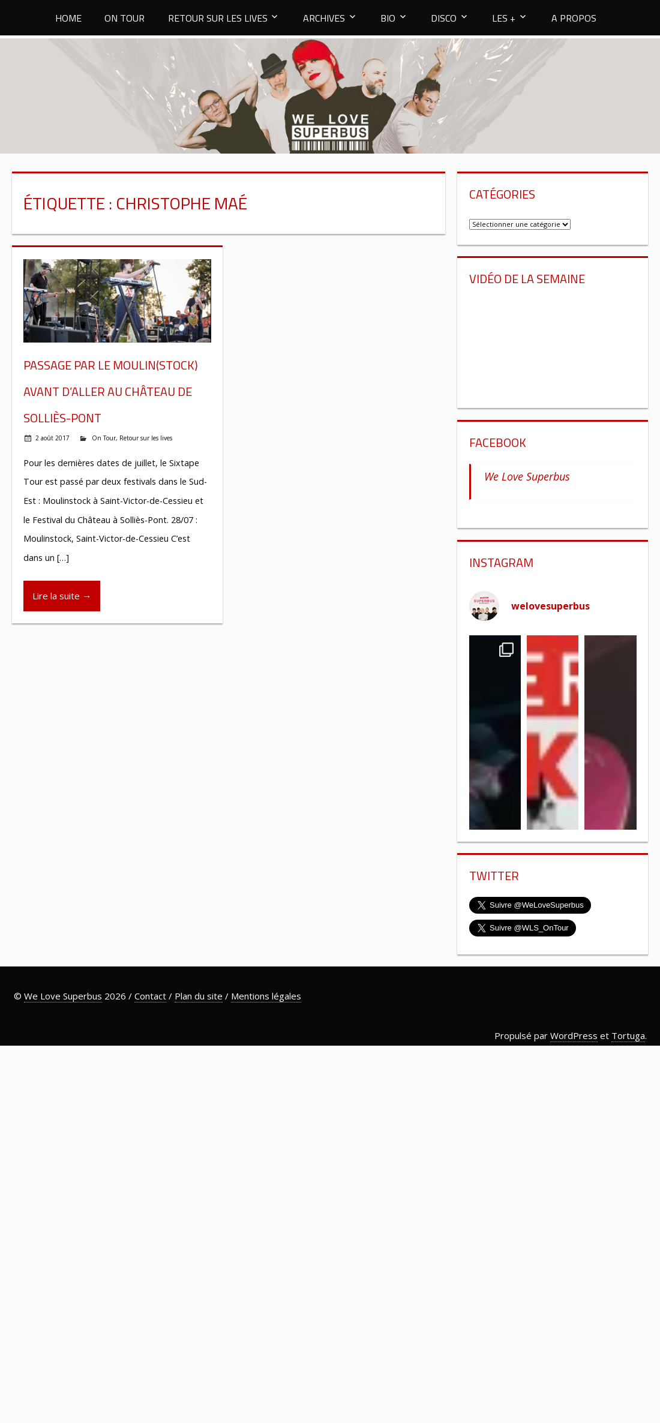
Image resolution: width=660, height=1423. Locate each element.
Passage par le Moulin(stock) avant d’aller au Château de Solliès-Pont (110, 391)
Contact (150, 996)
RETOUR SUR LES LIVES (218, 18)
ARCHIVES (324, 18)
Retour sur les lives (145, 438)
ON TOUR (124, 18)
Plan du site (199, 996)
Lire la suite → (61, 596)
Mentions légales (266, 996)
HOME (68, 18)
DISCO (444, 18)
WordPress (574, 1035)
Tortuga (628, 1035)
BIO (387, 18)
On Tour (104, 438)
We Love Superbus (527, 476)
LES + (503, 18)
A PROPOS (573, 18)
